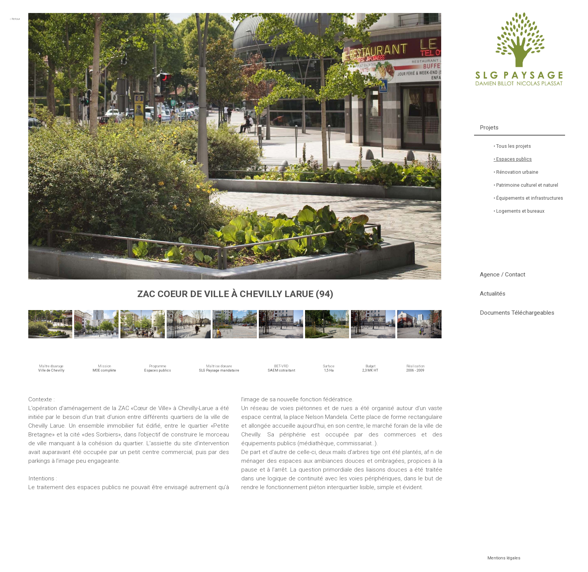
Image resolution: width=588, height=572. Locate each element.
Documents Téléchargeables (517, 312)
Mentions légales (503, 558)
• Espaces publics (513, 159)
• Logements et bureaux (519, 211)
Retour (15, 19)
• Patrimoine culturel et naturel (526, 185)
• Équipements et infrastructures (528, 198)
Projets (489, 127)
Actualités (492, 293)
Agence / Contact (502, 274)
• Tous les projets (512, 146)
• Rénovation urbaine (516, 172)
